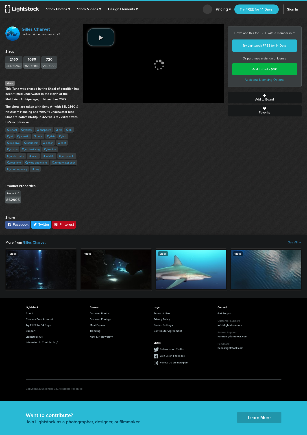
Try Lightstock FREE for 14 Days (265, 45)
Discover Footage (100, 319)
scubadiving (31, 149)
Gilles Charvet (36, 29)
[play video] (100, 37)
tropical (50, 149)
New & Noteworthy (101, 337)
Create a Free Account (39, 319)
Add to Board (264, 98)
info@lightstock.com (230, 325)
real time (14, 162)
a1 (10, 136)
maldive (13, 143)
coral (38, 136)
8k (69, 130)
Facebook (17, 224)
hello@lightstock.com (230, 348)
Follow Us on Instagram (174, 362)
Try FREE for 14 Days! (256, 9)
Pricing (223, 9)
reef (62, 143)
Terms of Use (162, 313)
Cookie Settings (163, 325)
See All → (295, 242)
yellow (26, 130)
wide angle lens (36, 162)
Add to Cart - (264, 69)
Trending (95, 331)
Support (30, 331)
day (35, 169)
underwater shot (63, 162)
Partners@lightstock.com (232, 336)
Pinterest (64, 224)
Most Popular (98, 325)
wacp (33, 156)
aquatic (23, 136)
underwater (15, 156)
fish (51, 136)
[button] (58, 9)
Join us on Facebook (172, 356)
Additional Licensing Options (264, 79)
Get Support (225, 313)
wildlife (48, 156)
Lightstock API (34, 337)
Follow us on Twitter (172, 349)
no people (66, 156)
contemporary (17, 169)
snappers (44, 130)
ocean (48, 143)
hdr (62, 136)
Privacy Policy (162, 319)
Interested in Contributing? (42, 342)
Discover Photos (100, 313)
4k (59, 130)
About (29, 313)
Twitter (41, 224)
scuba (12, 149)
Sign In (292, 9)
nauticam (31, 143)
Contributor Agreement (168, 331)
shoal (12, 130)
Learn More (259, 417)
